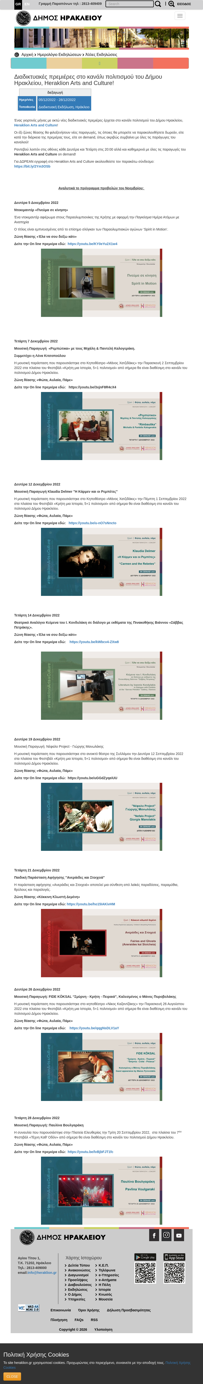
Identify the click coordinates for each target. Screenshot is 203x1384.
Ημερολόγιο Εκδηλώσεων (59, 55)
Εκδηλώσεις (78, 1290)
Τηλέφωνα (107, 1270)
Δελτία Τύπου (79, 1265)
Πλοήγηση (59, 1320)
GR (18, 4)
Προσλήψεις (78, 1280)
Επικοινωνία (61, 1310)
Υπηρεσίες (76, 1299)
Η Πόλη (105, 1285)
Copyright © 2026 (73, 1329)
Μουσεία (106, 1299)
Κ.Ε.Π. (104, 1265)
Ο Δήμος (75, 1294)
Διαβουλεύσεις (80, 1285)
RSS (94, 1320)
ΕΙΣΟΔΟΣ (184, 4)
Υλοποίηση (103, 1329)
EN (27, 4)
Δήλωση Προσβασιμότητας (129, 1310)
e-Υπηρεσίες (109, 1275)
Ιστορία (105, 1290)
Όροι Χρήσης (89, 1310)
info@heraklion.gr (42, 1273)
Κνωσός (105, 1294)
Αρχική (27, 55)
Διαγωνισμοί (78, 1275)
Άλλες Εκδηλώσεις (101, 55)
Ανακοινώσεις (79, 1270)
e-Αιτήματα (107, 1280)
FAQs (79, 1320)
